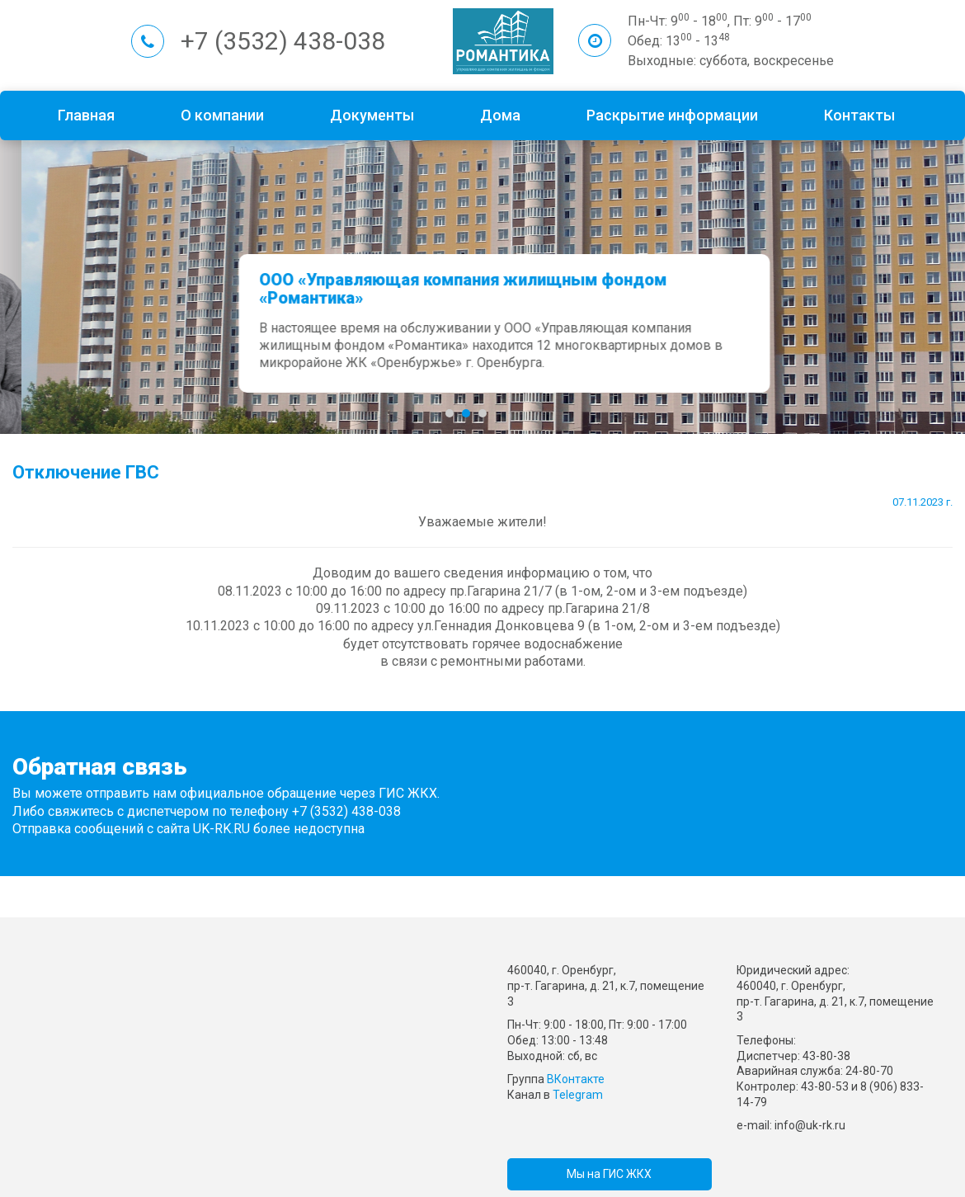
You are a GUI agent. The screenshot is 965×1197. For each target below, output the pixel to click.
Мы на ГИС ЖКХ (609, 1174)
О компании (222, 115)
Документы (372, 115)
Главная (86, 115)
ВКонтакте (576, 1079)
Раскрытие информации (672, 115)
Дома (500, 115)
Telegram (578, 1094)
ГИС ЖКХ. (409, 793)
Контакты (859, 115)
